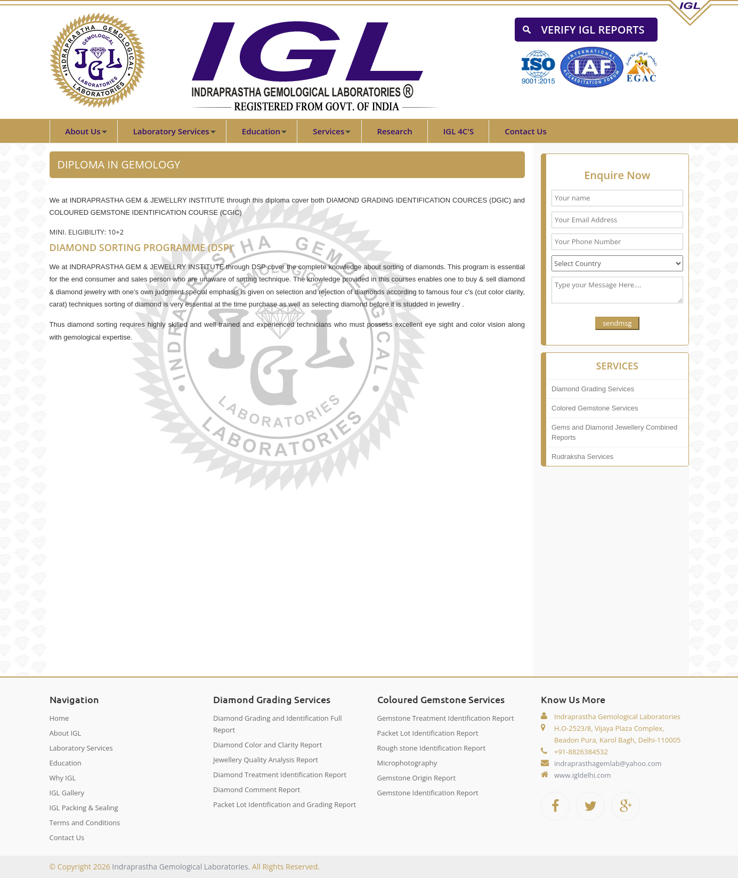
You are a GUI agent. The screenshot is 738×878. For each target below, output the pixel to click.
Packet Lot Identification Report (428, 733)
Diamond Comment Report (257, 789)
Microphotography (407, 763)
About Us (82, 131)
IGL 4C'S (458, 131)
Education (261, 131)
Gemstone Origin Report (416, 778)
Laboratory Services (171, 131)
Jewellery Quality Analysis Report (265, 759)
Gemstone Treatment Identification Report (445, 718)
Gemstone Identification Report (428, 793)
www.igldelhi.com (582, 775)
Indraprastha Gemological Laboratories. (181, 866)
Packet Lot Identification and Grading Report (284, 804)
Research (394, 131)
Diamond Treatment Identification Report (279, 774)
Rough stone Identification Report (431, 748)
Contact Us (526, 131)
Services (328, 131)
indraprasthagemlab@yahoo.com (608, 763)
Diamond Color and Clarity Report (267, 745)
